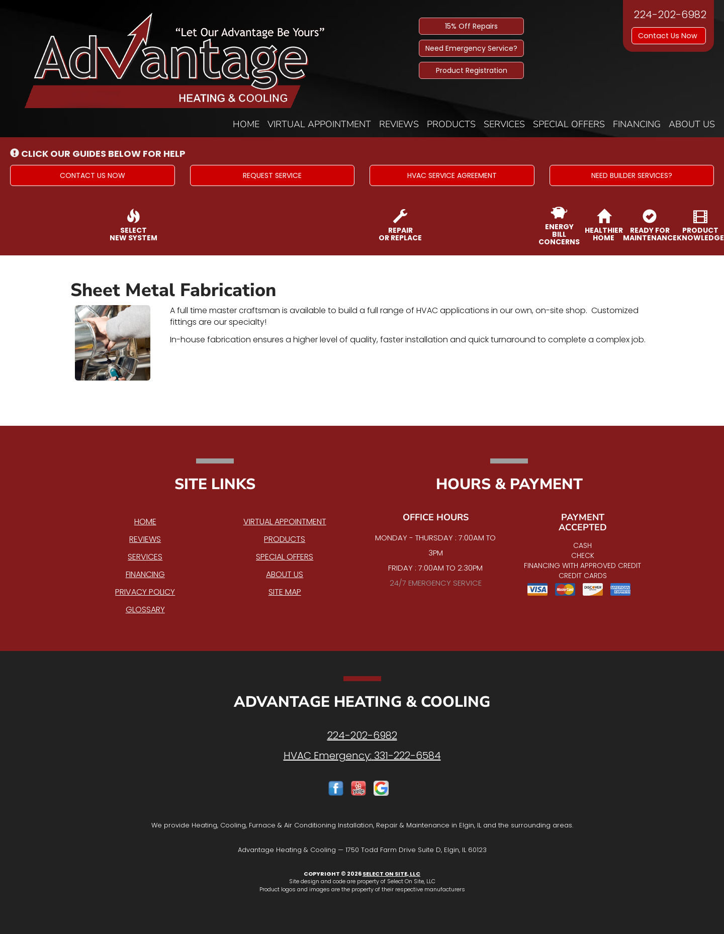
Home (246, 124)
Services (504, 124)
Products (451, 124)
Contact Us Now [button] (668, 36)
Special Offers (569, 124)
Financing (637, 124)
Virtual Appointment (319, 124)
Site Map (284, 592)
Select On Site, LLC (391, 874)
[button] (92, 175)
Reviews (399, 124)
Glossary (145, 609)
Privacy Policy (145, 592)
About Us (692, 124)
